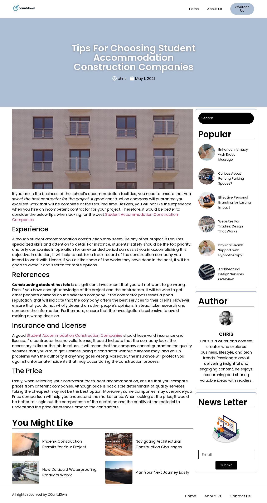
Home (194, 8)
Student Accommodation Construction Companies (74, 335)
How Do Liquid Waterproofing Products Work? (69, 472)
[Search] (226, 118)
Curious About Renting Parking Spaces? (231, 178)
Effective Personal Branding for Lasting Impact (234, 202)
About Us (214, 8)
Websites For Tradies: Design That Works (230, 226)
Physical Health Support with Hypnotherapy (230, 250)
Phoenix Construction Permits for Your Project (64, 444)
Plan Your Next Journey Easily (162, 472)
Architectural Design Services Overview (231, 274)
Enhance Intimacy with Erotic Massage (233, 154)
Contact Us (240, 496)
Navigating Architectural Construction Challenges (159, 444)
